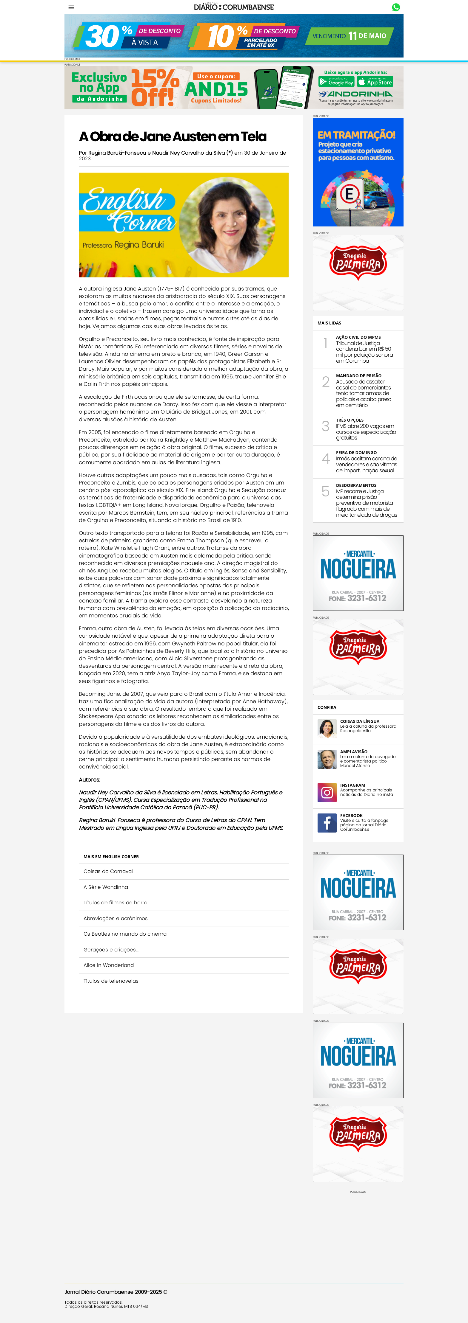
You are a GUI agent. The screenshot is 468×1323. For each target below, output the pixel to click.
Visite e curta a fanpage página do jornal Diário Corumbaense (364, 825)
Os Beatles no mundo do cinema (125, 933)
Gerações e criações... (111, 949)
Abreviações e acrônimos (116, 918)
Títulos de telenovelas (111, 981)
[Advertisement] (358, 1230)
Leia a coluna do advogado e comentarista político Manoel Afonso (368, 761)
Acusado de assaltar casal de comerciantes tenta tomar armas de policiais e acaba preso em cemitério (363, 393)
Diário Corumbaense (234, 7)
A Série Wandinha (106, 887)
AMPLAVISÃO (353, 751)
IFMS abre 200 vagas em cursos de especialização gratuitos (366, 432)
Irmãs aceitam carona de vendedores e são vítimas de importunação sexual (366, 464)
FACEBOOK (351, 815)
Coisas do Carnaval (108, 871)
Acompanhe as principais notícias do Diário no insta (366, 792)
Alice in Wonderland (109, 965)
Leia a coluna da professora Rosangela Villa (368, 728)
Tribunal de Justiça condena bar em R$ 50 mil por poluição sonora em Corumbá (364, 351)
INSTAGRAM (352, 785)
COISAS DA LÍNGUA (359, 721)
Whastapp (396, 7)
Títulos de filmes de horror (116, 902)
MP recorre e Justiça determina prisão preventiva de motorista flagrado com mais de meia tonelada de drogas (366, 502)
